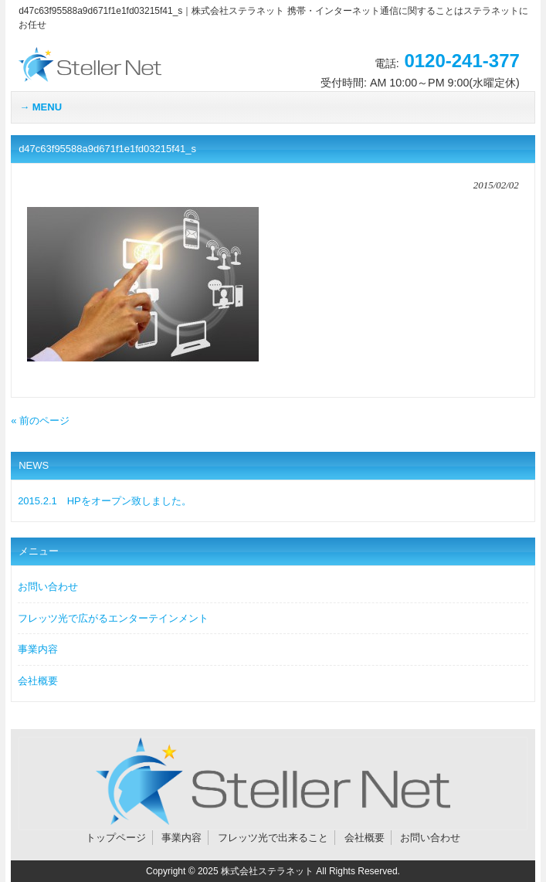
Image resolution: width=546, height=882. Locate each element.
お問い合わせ (48, 586)
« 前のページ (40, 420)
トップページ (116, 837)
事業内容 (38, 649)
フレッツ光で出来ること (273, 837)
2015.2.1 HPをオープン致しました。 (105, 501)
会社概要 (38, 681)
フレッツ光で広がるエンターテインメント (113, 618)
